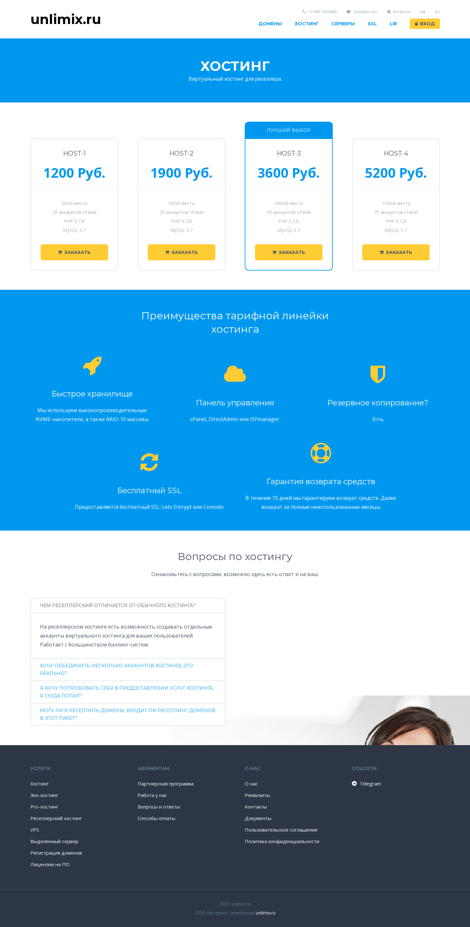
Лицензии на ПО (50, 864)
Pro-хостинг (44, 806)
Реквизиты (257, 795)
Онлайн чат (362, 12)
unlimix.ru (265, 913)
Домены (270, 24)
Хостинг (307, 24)
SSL (372, 24)
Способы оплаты (156, 818)
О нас (251, 783)
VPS (34, 829)
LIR (393, 24)
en (437, 12)
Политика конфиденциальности (282, 841)
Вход (425, 24)
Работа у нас (152, 795)
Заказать (74, 252)
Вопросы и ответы (159, 806)
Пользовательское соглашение (281, 829)
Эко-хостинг (44, 795)
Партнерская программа (166, 783)
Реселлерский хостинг (56, 818)
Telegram (366, 783)
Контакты (256, 806)
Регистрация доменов (56, 853)
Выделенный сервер (54, 841)
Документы (258, 818)
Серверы (343, 24)
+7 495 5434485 (320, 12)
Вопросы (399, 12)
